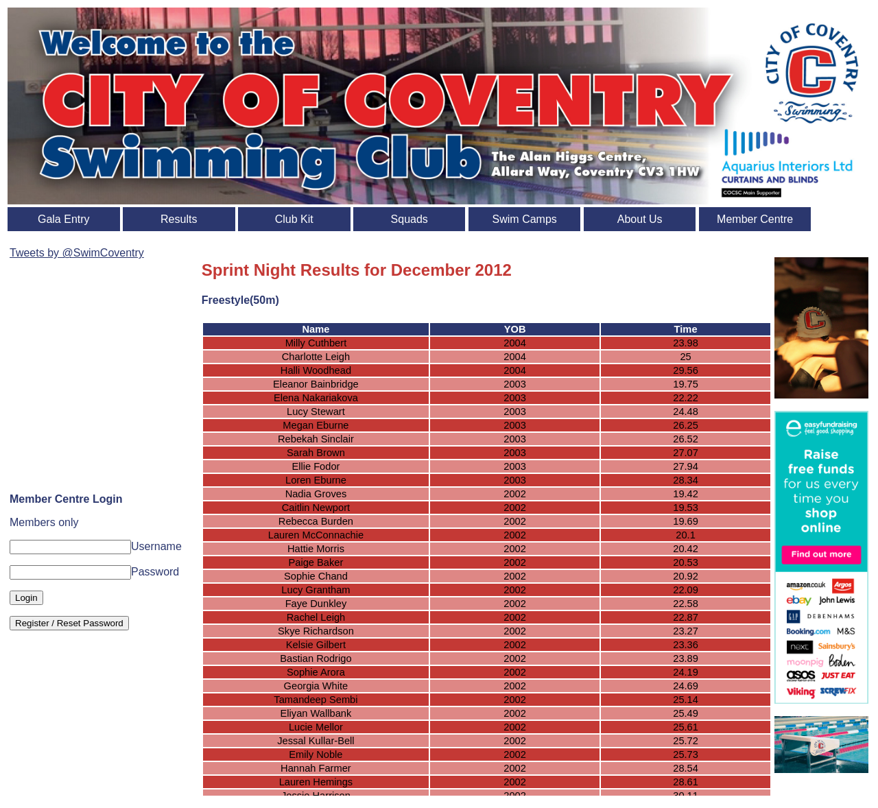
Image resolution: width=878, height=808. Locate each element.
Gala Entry (64, 219)
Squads (409, 219)
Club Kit (294, 219)
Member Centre (755, 219)
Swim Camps (525, 219)
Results (179, 219)
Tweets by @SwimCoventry (77, 253)
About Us (640, 219)
